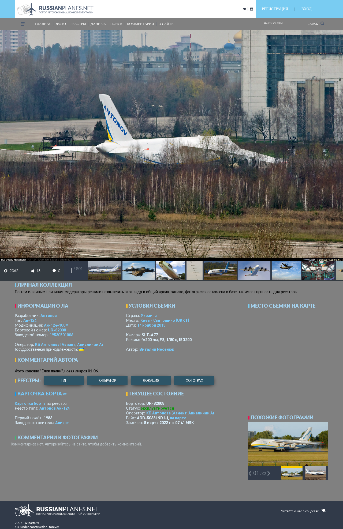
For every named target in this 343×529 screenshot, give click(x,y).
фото (61, 24)
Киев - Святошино (164, 320)
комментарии (140, 24)
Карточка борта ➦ (42, 393)
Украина (149, 315)
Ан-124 (29, 320)
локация (151, 381)
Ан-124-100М (56, 325)
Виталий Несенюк (156, 349)
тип (64, 381)
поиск (116, 24)
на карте (178, 417)
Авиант (62, 422)
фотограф (194, 381)
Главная (43, 24)
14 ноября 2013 (151, 325)
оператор (107, 381)
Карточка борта (30, 403)
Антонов (48, 315)
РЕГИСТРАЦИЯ (275, 9)
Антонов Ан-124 (54, 408)
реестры (78, 24)
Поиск (316, 23)
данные (98, 24)
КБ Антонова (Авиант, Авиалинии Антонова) (77, 344)
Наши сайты (273, 23)
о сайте (166, 24)
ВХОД (306, 9)
